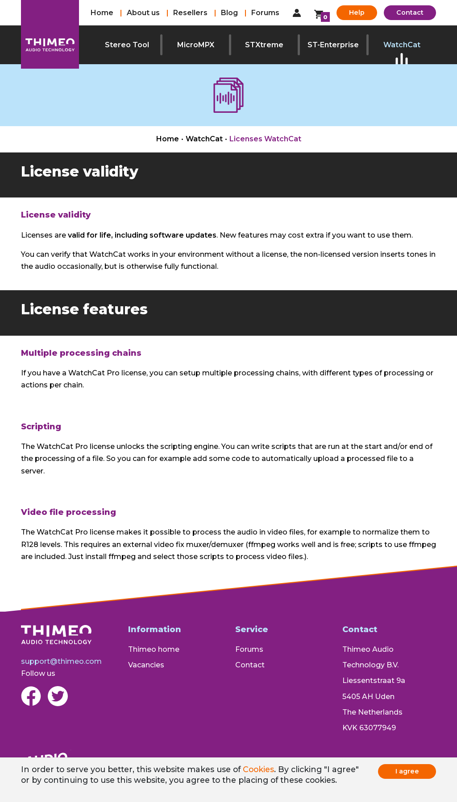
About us (143, 12)
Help (357, 12)
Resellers (190, 12)
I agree (407, 771)
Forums (265, 12)
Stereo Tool (127, 45)
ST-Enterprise (333, 45)
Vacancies (146, 665)
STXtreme (264, 45)
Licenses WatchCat (265, 139)
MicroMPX (195, 45)
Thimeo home (153, 649)
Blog (229, 12)
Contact (410, 12)
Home (102, 12)
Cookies (258, 769)
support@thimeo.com (61, 661)
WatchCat (401, 45)
